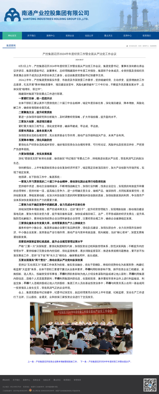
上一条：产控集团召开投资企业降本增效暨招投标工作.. (53, 362)
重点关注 (57, 380)
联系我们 (67, 380)
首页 (139, 46)
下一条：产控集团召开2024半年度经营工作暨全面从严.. (105, 362)
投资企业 (36, 380)
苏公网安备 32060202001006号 (43, 391)
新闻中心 (146, 46)
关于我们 (16, 380)
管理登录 (77, 380)
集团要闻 (153, 46)
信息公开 (46, 380)
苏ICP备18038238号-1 (21, 391)
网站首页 (6, 380)
